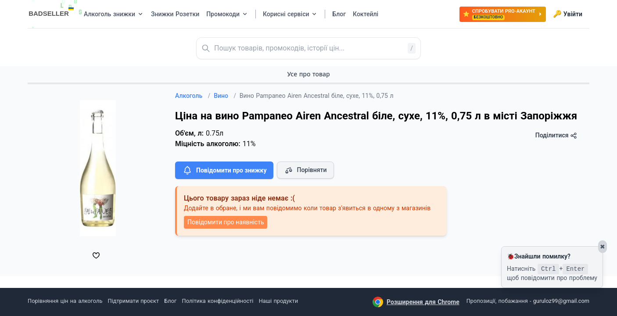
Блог (170, 301)
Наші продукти (278, 301)
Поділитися (556, 135)
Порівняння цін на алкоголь (65, 301)
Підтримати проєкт (133, 301)
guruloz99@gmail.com (561, 301)
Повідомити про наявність (225, 222)
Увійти (567, 14)
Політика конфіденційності (218, 301)
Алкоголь (192, 95)
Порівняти (305, 170)
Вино (225, 95)
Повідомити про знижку (224, 170)
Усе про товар (308, 74)
